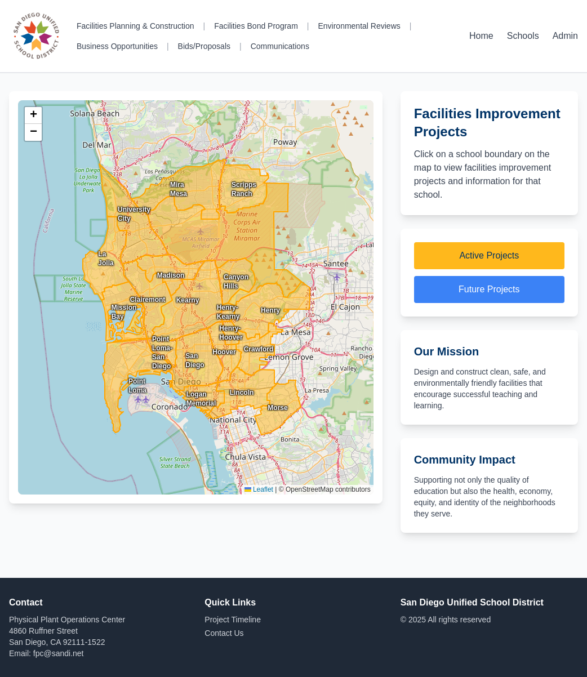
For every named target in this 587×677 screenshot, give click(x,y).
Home (481, 36)
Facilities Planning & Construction (135, 25)
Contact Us (223, 633)
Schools (523, 36)
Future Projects (489, 289)
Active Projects (489, 255)
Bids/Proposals (204, 46)
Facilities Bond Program (256, 25)
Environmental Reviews (359, 25)
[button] (33, 115)
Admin (565, 36)
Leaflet (258, 489)
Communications (280, 46)
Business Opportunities (117, 46)
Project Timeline (232, 619)
